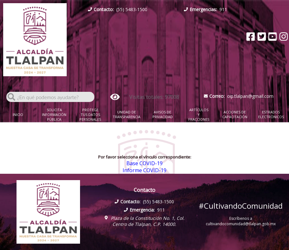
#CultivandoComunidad (241, 205)
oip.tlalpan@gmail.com (239, 96)
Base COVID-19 (144, 163)
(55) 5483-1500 (117, 9)
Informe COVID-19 (144, 170)
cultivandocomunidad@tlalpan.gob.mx (241, 223)
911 (205, 9)
